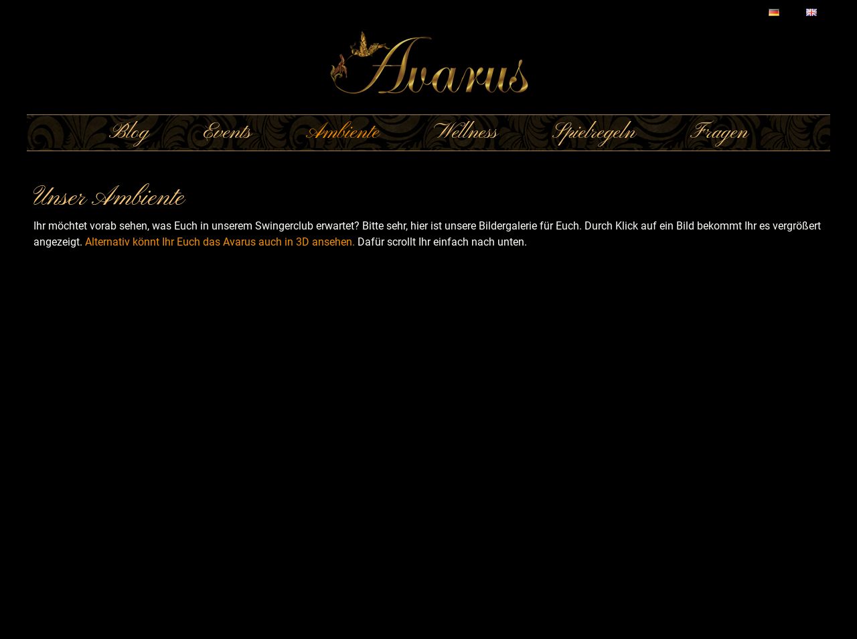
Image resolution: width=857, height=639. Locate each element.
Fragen (719, 132)
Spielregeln (593, 132)
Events (227, 132)
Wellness (465, 132)
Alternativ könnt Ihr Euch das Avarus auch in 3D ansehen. (220, 242)
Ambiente (342, 132)
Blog (129, 132)
